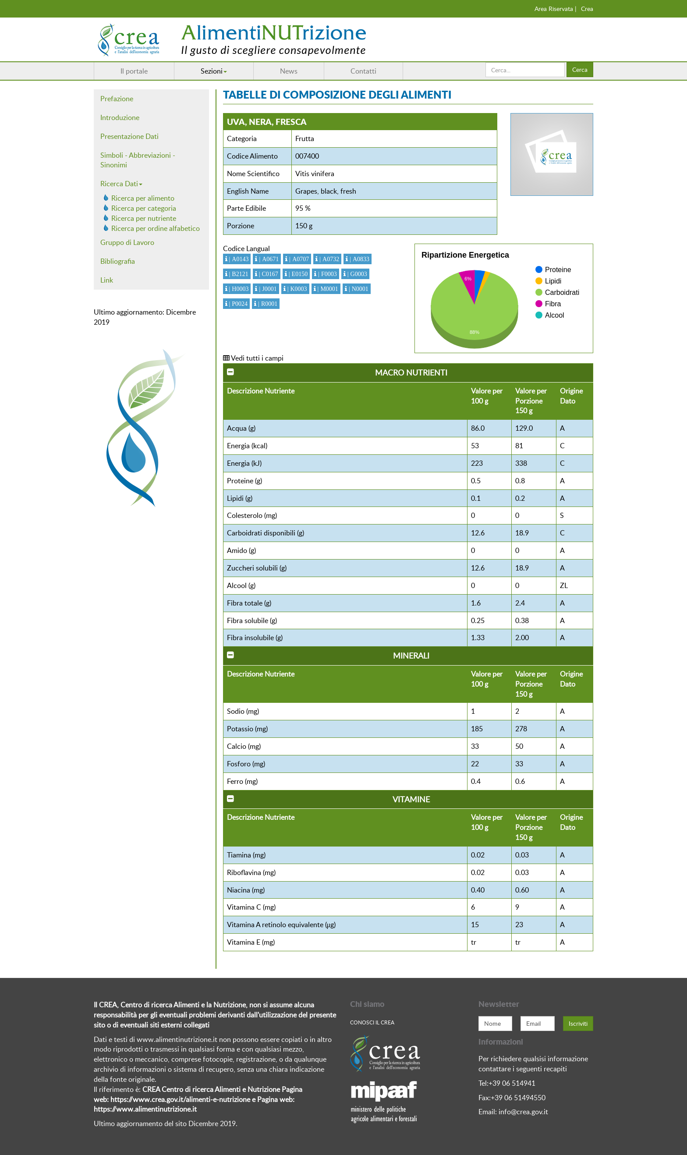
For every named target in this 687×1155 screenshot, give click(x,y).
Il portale (134, 71)
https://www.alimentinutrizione (142, 1109)
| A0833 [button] (358, 259)
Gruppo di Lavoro (127, 242)
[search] (525, 69)
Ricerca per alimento (142, 198)
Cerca (580, 69)
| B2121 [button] (237, 274)
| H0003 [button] (238, 289)
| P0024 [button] (237, 304)
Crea (587, 8)
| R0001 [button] (266, 304)
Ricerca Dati (121, 183)
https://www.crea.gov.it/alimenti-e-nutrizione (180, 1099)
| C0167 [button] (267, 274)
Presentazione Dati (129, 136)
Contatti (363, 71)
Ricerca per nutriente (143, 218)
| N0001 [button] (357, 289)
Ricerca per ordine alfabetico (155, 228)
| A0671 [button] (268, 259)
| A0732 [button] (328, 259)
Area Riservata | (556, 8)
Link (106, 280)
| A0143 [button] (238, 259)
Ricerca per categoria (143, 208)
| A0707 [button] (298, 259)
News (288, 71)
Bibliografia (117, 261)
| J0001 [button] (266, 289)
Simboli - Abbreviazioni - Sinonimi (137, 160)
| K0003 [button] (296, 289)
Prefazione (116, 98)
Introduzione (119, 117)
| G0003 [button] (356, 274)
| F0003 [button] (326, 274)
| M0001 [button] (327, 289)
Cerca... (485, 62)
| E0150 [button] (297, 274)
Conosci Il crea (372, 1022)
